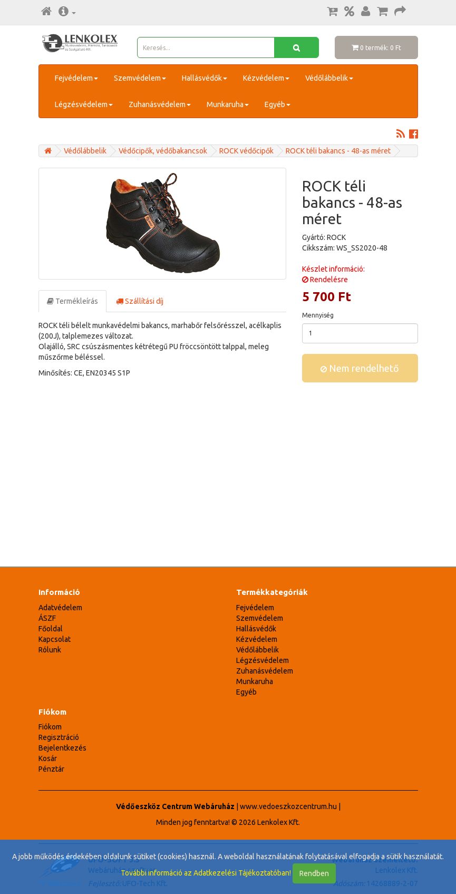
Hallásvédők (204, 78)
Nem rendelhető (360, 368)
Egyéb (277, 104)
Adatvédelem (60, 607)
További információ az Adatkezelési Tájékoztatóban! (206, 873)
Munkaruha (228, 104)
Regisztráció (58, 737)
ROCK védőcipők (246, 151)
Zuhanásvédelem (160, 104)
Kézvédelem (266, 78)
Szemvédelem (140, 78)
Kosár (47, 758)
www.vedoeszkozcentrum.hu (288, 806)
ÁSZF (47, 618)
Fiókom (50, 727)
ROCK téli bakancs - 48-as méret (338, 151)
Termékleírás (72, 301)
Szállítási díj (139, 301)
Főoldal (50, 628)
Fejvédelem (76, 78)
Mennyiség (318, 315)
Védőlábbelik (329, 78)
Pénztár (51, 769)
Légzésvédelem (84, 104)
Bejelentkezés (62, 748)
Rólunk (49, 650)
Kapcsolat (54, 639)
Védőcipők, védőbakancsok (163, 151)
